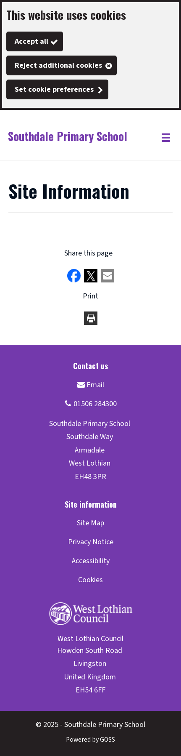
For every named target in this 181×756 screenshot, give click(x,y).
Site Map (90, 523)
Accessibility (91, 561)
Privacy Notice (90, 542)
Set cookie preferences (54, 89)
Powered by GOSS (90, 739)
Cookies (90, 580)
